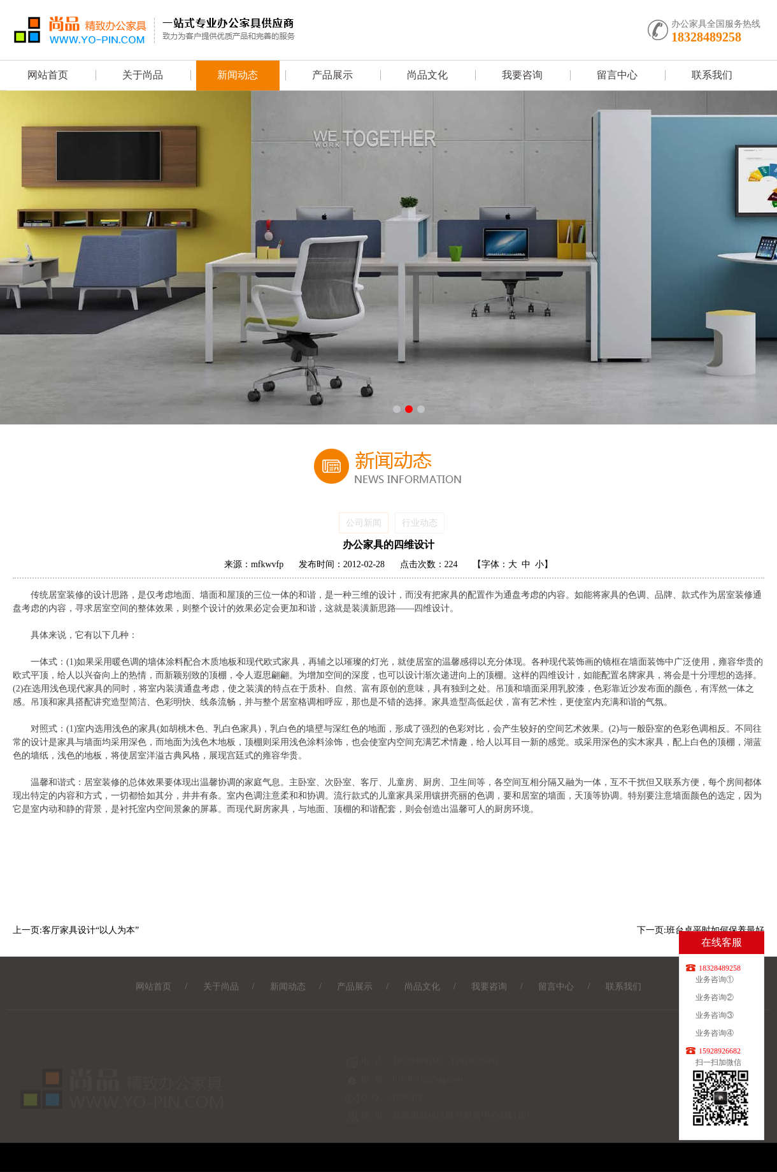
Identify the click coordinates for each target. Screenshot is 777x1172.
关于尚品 (142, 74)
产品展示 (332, 74)
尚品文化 (427, 74)
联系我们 (712, 74)
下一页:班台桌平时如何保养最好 (700, 930)
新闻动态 (237, 74)
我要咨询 (522, 74)
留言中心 (617, 74)
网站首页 (47, 74)
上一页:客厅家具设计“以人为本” (76, 930)
